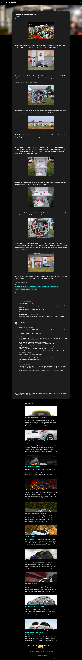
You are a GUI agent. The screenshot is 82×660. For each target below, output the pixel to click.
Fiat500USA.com (22, 322)
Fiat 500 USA (10, 2)
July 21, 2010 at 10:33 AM (26, 301)
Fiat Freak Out (35, 287)
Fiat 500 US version (21, 287)
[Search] (18, 2)
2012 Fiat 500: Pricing (31, 536)
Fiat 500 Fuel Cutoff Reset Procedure (35, 606)
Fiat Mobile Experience (50, 287)
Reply (19, 311)
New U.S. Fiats (20, 289)
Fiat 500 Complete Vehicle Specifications (36, 417)
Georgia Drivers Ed (23, 314)
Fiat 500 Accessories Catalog (33, 559)
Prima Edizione (31, 289)
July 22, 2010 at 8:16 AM (33, 314)
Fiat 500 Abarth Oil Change (32, 466)
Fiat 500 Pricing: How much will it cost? (35, 513)
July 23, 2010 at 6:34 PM (25, 364)
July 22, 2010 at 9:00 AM (32, 322)
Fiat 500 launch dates (31, 583)
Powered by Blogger (41, 655)
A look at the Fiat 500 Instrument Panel (35, 489)
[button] (15, 19)
